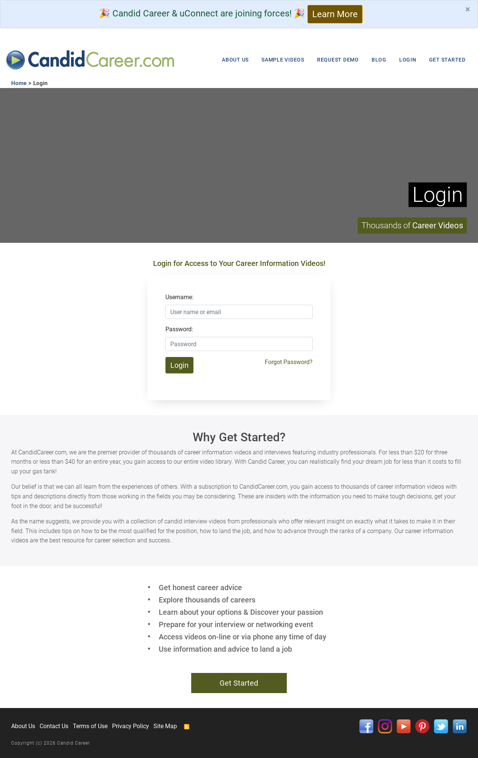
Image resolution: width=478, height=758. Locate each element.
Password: (179, 329)
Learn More (335, 14)
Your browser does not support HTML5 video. (239, 165)
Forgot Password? (289, 362)
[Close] (468, 9)
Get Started (239, 683)
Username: (179, 297)
